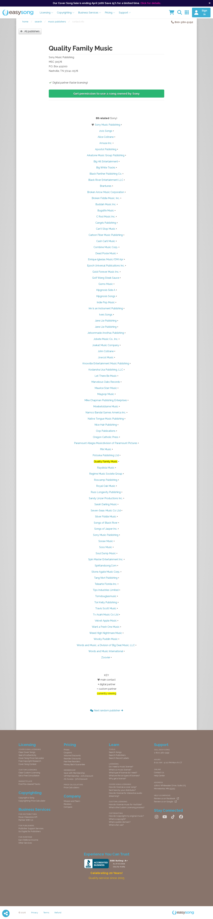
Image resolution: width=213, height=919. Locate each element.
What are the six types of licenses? (124, 775)
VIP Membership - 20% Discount (78, 776)
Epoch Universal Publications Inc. (105, 265)
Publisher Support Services (31, 828)
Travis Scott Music (105, 608)
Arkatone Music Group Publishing (105, 155)
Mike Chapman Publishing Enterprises (105, 400)
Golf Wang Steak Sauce (105, 277)
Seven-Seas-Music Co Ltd (106, 510)
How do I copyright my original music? (126, 816)
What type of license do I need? (123, 772)
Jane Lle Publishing (106, 320)
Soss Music (105, 547)
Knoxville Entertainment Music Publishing (105, 363)
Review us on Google (165, 801)
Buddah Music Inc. (105, 204)
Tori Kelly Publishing (105, 602)
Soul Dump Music (106, 553)
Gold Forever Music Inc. (105, 271)
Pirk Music (105, 449)
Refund (57, 912)
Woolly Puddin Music (106, 639)
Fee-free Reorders (72, 761)
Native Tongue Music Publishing (106, 418)
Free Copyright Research (30, 761)
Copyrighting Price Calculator (32, 801)
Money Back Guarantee (74, 764)
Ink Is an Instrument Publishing (106, 308)
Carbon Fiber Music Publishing (106, 234)
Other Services (25, 843)
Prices (66, 749)
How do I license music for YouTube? (125, 804)
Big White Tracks (105, 167)
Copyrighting (65, 12)
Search (38, 21)
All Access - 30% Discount (75, 779)
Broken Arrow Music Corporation (105, 192)
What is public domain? (119, 822)
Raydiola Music (105, 467)
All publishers (30, 31)
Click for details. (150, 3)
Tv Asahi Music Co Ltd (105, 614)
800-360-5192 (182, 22)
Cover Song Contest (27, 764)
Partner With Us (26, 820)
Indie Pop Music (106, 302)
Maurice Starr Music (106, 388)
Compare (68, 807)
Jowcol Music (105, 357)
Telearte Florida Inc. (106, 584)
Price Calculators (71, 787)
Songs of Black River (105, 522)
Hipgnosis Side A (105, 290)
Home (25, 21)
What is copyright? (117, 819)
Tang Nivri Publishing (105, 577)
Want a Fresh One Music (105, 626)
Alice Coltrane (106, 136)
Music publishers (57, 21)
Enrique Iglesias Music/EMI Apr (105, 259)
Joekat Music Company (105, 345)
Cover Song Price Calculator (31, 758)
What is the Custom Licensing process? (126, 807)
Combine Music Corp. (106, 247)
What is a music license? (120, 770)
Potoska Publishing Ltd (106, 455)
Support (125, 12)
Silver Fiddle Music (105, 516)
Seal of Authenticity (27, 755)
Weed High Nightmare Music (105, 633)
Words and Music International (105, 651)
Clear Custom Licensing (29, 772)
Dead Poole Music (105, 253)
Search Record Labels (119, 758)
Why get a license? (117, 778)
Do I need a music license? (121, 766)
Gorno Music (105, 284)
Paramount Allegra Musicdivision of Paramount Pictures (105, 443)
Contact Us (159, 772)
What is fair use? (116, 825)
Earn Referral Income (28, 840)
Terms (46, 912)
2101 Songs (105, 130)
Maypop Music (105, 394)
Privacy (34, 912)
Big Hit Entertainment (106, 161)
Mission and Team (72, 801)
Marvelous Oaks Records (105, 381)
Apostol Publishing (105, 149)
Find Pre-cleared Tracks (29, 784)
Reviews (67, 804)
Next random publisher (106, 710)
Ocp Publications (105, 430)
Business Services (89, 12)
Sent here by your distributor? (122, 790)
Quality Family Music (105, 461)
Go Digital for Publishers (30, 831)
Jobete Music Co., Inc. (106, 339)
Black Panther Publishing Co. (106, 173)
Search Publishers (117, 755)
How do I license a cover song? (122, 787)
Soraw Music (105, 541)
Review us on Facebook (166, 798)
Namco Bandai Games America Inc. (106, 412)
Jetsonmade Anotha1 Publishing (106, 332)
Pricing (110, 12)
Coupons (68, 752)
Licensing (46, 12)
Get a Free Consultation (29, 775)
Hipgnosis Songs (105, 296)
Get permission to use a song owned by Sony (106, 93)
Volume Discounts (72, 755)
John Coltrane (106, 351)
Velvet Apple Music (106, 620)
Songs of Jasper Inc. (105, 528)
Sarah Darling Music (105, 504)
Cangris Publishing (105, 222)
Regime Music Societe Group (105, 473)
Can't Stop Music (105, 228)
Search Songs (115, 752)
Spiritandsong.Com (106, 565)
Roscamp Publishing (105, 479)
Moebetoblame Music (105, 406)
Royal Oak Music (105, 485)
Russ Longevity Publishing (106, 492)
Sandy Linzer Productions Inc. (106, 498)
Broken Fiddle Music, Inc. (106, 198)
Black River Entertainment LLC (105, 179)
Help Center (159, 775)
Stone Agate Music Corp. (106, 571)
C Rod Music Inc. (105, 216)
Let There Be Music (106, 375)
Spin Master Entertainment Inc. (105, 559)
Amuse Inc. (105, 143)
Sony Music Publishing (107, 124)
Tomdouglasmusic (105, 596)
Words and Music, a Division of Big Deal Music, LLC (106, 645)
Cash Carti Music (105, 241)
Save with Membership (74, 773)
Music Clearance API (28, 817)
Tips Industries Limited (106, 590)
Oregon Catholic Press (105, 437)
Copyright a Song (26, 798)
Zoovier (105, 657)
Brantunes (105, 185)
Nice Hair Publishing (105, 424)
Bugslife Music (105, 210)
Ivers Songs (105, 314)
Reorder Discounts (72, 758)
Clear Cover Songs (27, 752)
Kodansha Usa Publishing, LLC (105, 369)
